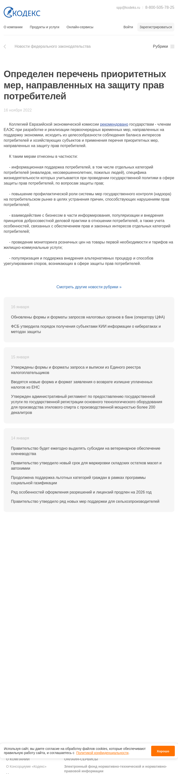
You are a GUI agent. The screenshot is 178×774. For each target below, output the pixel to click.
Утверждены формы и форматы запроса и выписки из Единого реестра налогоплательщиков (76, 370)
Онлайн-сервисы (80, 27)
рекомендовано (114, 124)
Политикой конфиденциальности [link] (102, 753)
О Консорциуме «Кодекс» (26, 766)
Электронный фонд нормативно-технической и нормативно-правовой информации (115, 769)
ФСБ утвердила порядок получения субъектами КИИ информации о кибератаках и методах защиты (86, 329)
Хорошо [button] (163, 751)
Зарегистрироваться (156, 27)
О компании (13, 27)
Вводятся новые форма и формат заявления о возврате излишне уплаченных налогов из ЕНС (81, 384)
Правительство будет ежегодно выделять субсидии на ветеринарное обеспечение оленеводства (85, 451)
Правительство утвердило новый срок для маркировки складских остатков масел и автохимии (86, 465)
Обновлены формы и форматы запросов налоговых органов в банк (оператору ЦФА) (88, 317)
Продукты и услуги (44, 27)
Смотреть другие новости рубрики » (89, 287)
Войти (128, 27)
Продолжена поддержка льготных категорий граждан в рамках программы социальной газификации (78, 480)
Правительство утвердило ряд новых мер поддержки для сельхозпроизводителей (85, 501)
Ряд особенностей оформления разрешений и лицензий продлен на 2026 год (81, 492)
